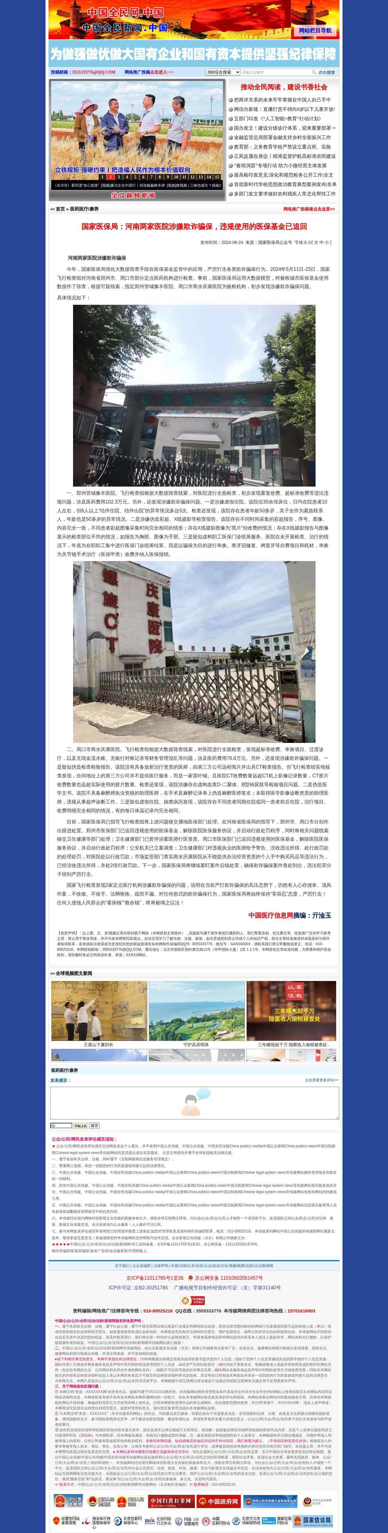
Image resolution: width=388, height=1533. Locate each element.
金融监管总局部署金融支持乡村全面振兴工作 (282, 137)
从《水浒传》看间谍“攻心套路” (76, 185)
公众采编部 (141, 1266)
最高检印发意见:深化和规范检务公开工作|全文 (283, 175)
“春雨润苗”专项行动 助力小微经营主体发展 (280, 165)
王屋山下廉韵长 (99, 1046)
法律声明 (161, 1266)
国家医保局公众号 (275, 242)
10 (176, 177)
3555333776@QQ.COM (93, 72)
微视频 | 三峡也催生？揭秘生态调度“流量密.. (213, 185)
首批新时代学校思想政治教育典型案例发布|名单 (285, 184)
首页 (60, 208)
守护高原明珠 (197, 1046)
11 (184, 177)
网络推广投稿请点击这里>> (309, 209)
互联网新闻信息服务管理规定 (144, 1159)
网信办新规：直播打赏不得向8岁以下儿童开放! (284, 109)
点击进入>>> (162, 72)
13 (201, 177)
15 (217, 177)
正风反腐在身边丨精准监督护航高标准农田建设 (285, 156)
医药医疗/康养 (84, 208)
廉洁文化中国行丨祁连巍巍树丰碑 (139, 185)
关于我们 (122, 1266)
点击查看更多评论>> (321, 1080)
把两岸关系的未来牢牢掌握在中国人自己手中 (282, 99)
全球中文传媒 (98, 17)
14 (209, 177)
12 (192, 177)
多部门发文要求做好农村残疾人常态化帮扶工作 (285, 193)
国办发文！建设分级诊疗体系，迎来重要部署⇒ (285, 128)
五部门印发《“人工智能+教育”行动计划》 (278, 118)
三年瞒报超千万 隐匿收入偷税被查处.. (294, 1046)
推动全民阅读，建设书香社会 (284, 87)
